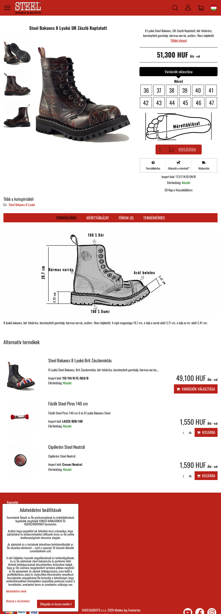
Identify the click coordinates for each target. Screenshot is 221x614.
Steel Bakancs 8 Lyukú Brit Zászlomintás (80, 360)
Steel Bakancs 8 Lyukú (22, 204)
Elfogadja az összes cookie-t (56, 604)
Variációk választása (195, 389)
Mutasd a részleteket (18, 601)
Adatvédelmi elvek (16, 591)
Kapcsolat (12, 502)
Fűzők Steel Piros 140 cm (68, 403)
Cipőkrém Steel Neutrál (66, 447)
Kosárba (182, 149)
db (185, 432)
